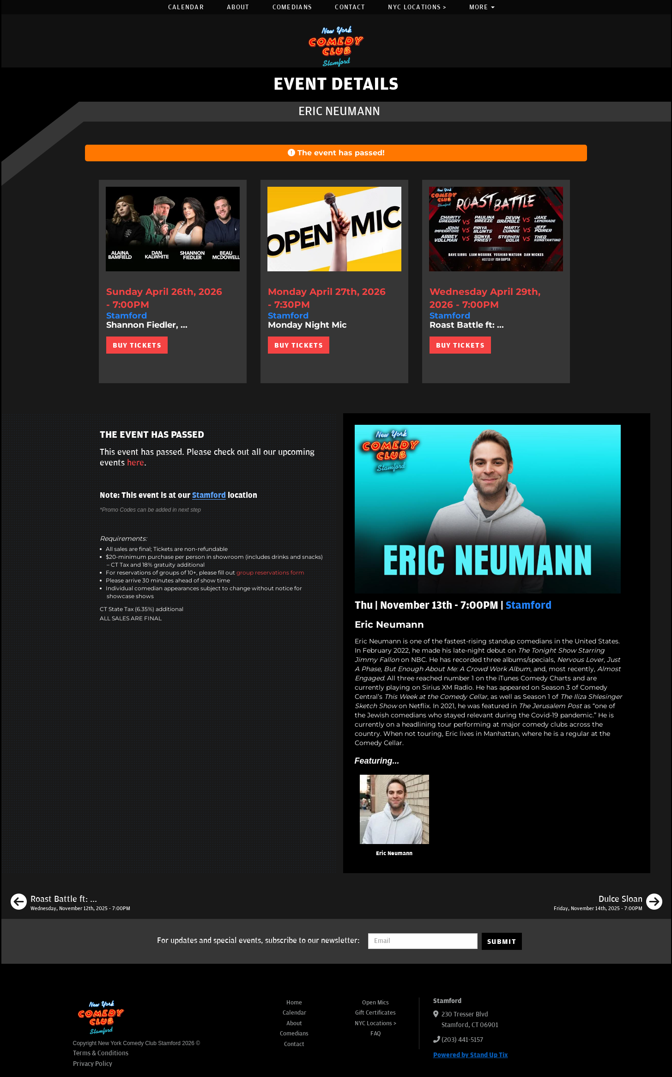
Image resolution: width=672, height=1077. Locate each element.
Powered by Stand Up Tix (470, 1055)
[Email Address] (423, 941)
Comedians (292, 7)
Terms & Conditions (100, 1053)
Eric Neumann (394, 853)
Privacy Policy (92, 1064)
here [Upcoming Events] (135, 463)
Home (294, 1002)
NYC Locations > (417, 7)
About (238, 7)
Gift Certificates (375, 1012)
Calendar (186, 7)
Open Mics (375, 1002)
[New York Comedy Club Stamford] (336, 46)
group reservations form (270, 572)
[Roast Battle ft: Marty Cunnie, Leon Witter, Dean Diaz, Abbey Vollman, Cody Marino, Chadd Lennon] (70, 903)
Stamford (209, 495)
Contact (350, 7)
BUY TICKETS (137, 345)
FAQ (375, 1033)
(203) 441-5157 (462, 1040)
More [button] (482, 7)
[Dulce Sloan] (608, 903)
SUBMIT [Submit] (501, 941)
